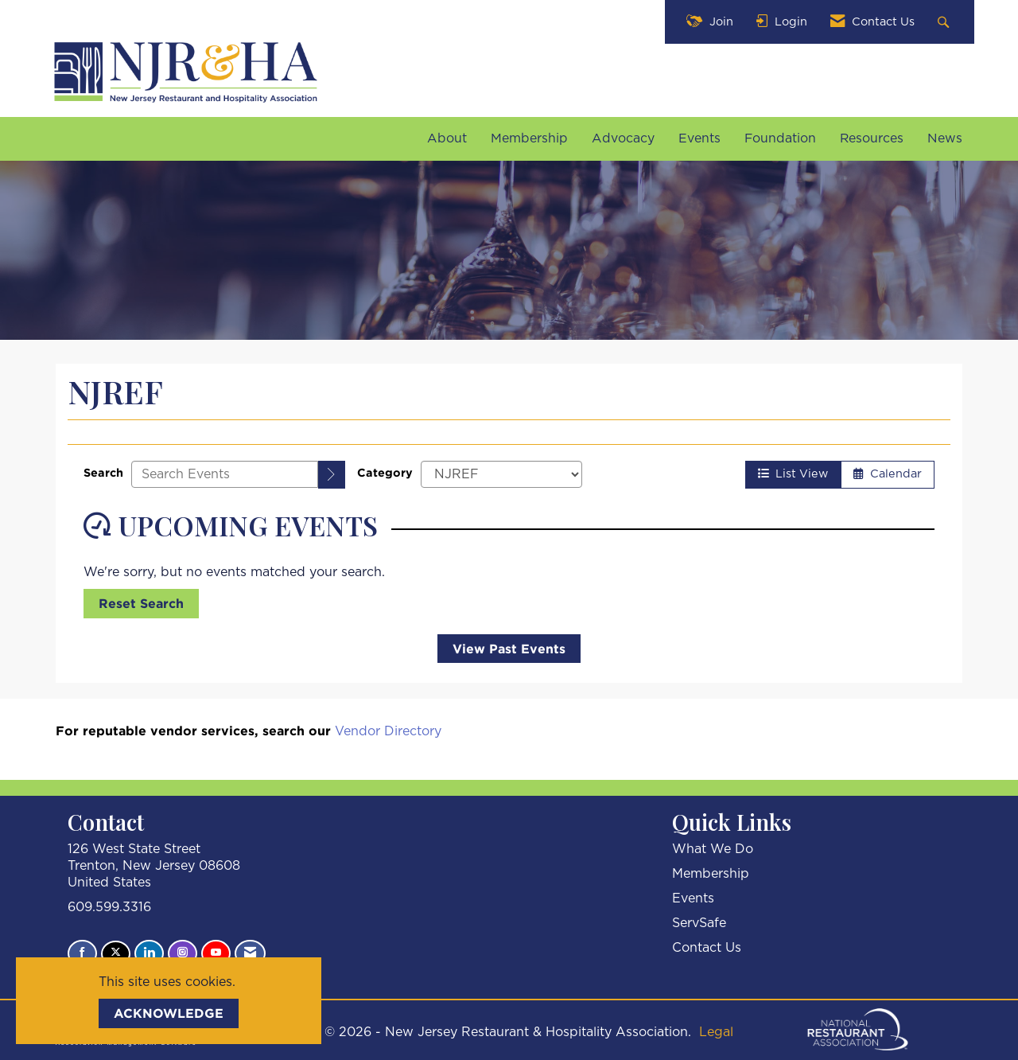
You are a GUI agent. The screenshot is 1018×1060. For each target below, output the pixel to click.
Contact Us (706, 947)
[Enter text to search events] (224, 474)
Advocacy (623, 138)
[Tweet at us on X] (115, 954)
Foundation (780, 138)
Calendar (887, 474)
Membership (529, 138)
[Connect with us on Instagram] (182, 953)
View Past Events (509, 648)
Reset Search (141, 603)
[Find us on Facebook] (82, 953)
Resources (871, 138)
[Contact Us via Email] (250, 953)
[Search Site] (945, 22)
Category (385, 472)
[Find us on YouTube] (216, 953)
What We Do (712, 849)
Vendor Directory (388, 731)
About (447, 138)
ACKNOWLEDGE (168, 1013)
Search (103, 472)
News (944, 138)
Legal (716, 1032)
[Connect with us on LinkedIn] (149, 953)
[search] (331, 475)
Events (699, 138)
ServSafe (699, 923)
